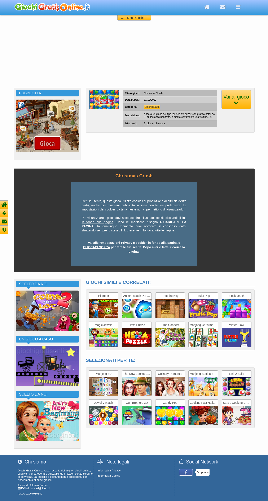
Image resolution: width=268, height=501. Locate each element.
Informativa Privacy (109, 470)
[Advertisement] (134, 56)
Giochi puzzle (152, 106)
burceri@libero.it (40, 488)
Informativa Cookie (108, 475)
